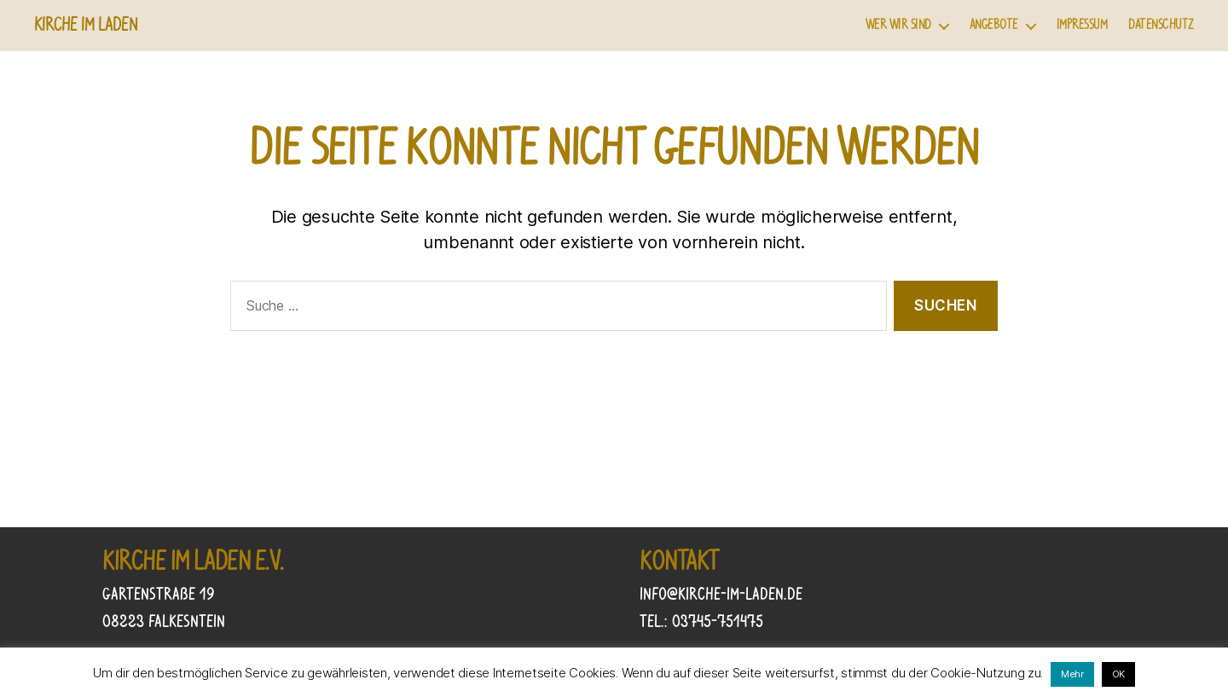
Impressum (1082, 25)
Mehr (1072, 674)
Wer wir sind (898, 25)
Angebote (994, 25)
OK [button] (1118, 674)
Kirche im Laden (85, 25)
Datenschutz (1161, 25)
